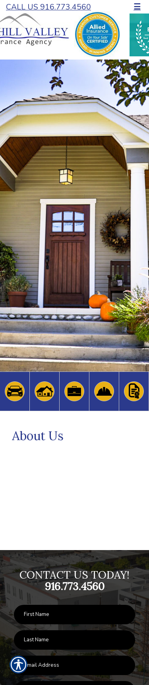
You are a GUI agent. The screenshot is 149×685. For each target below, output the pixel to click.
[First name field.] (74, 614)
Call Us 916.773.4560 (48, 7)
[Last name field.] (74, 640)
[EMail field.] (74, 665)
